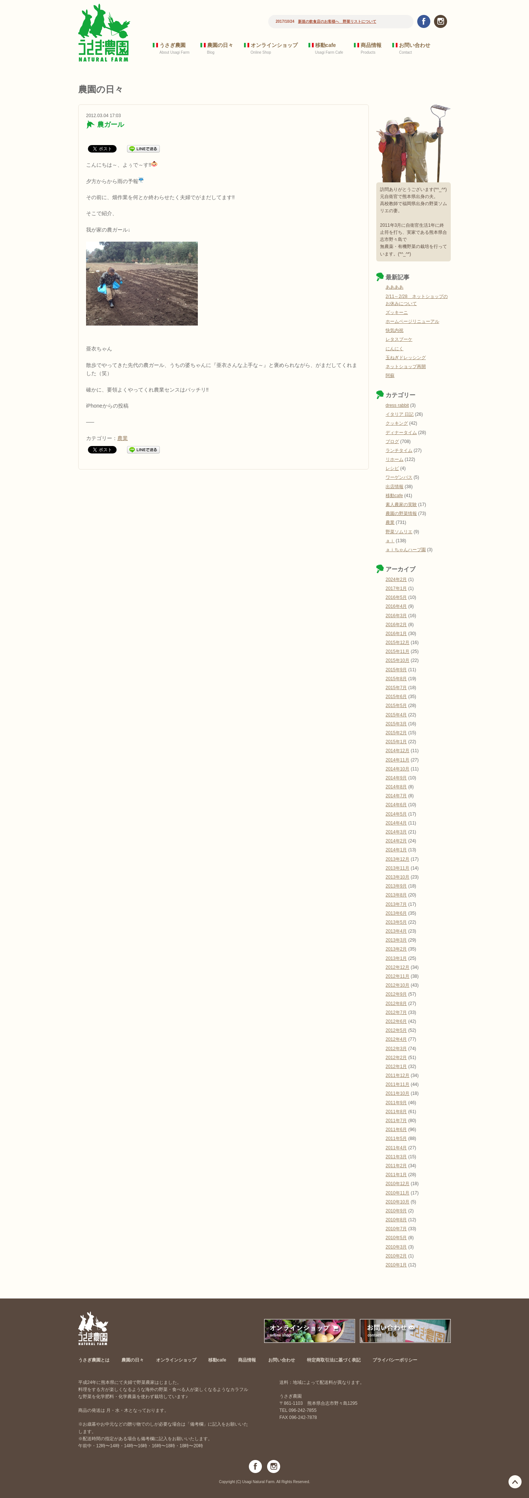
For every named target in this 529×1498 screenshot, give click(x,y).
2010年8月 (396, 1219)
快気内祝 (394, 330)
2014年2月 (396, 841)
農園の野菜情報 (401, 513)
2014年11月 (397, 760)
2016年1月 (396, 633)
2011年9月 (396, 1102)
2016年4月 (396, 606)
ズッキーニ (397, 312)
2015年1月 (396, 741)
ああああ (394, 287)
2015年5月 (396, 705)
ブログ (392, 441)
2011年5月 (396, 1138)
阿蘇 (390, 375)
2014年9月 (396, 778)
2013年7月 (396, 904)
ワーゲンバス (399, 477)
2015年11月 (397, 651)
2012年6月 (396, 1021)
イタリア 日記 (400, 414)
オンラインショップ (274, 45)
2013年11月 (397, 868)
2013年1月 (396, 958)
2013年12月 (397, 859)
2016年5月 (396, 597)
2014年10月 (397, 769)
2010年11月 (397, 1193)
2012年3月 (396, 1048)
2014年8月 (396, 786)
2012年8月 (396, 1003)
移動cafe (325, 45)
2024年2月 (396, 579)
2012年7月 (396, 1012)
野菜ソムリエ (399, 531)
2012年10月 (397, 985)
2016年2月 (396, 624)
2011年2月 (396, 1165)
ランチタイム (399, 450)
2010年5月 (396, 1237)
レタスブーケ (399, 339)
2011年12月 (397, 1075)
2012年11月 (397, 976)
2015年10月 (397, 660)
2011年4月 (396, 1147)
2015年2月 (396, 732)
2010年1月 (396, 1265)
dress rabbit (397, 405)
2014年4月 (396, 823)
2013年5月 (396, 922)
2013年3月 (396, 940)
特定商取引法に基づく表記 (334, 1360)
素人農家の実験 (401, 504)
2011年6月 (396, 1129)
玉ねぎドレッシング (406, 357)
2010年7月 (396, 1228)
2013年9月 (396, 886)
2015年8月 (396, 678)
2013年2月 (396, 949)
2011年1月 (396, 1174)
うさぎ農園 (172, 45)
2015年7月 (396, 687)
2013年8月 (396, 895)
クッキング (397, 423)
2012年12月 (397, 967)
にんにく (394, 348)
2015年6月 (396, 696)
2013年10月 (397, 877)
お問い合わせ (414, 45)
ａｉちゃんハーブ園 (406, 549)
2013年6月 (396, 913)
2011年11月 (397, 1084)
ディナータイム (401, 432)
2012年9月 (396, 994)
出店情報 (394, 486)
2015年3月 (396, 723)
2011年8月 (396, 1111)
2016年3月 (396, 615)
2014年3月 (396, 832)
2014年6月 (396, 804)
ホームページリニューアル (412, 321)
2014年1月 (396, 849)
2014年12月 (397, 750)
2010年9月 (396, 1210)
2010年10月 (397, 1202)
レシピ (392, 468)
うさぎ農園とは (94, 1360)
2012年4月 (396, 1039)
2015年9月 (396, 669)
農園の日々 (220, 45)
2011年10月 (397, 1093)
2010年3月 (396, 1247)
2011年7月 (396, 1120)
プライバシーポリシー (395, 1360)
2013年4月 (396, 931)
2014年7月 (396, 795)
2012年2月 (396, 1057)
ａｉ (390, 540)
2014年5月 (396, 814)
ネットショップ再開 (406, 366)
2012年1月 (396, 1066)
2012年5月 (396, 1030)
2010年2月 (396, 1256)
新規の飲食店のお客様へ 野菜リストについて (337, 21)
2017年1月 (396, 588)
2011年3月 (396, 1156)
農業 (122, 438)
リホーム (394, 459)
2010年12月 (397, 1183)
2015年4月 (396, 714)
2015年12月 (397, 642)
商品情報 (371, 45)
